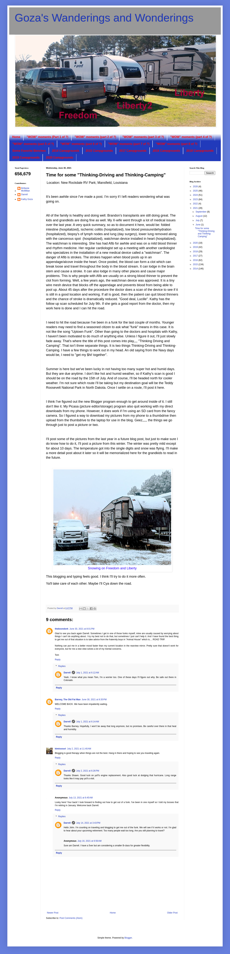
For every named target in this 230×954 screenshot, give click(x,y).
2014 (196, 268)
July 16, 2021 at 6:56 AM (89, 841)
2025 (196, 190)
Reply (58, 659)
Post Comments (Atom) (70, 918)
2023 (196, 199)
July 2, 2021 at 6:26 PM (87, 770)
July (198, 220)
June (198, 224)
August (199, 216)
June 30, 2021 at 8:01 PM (81, 629)
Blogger (128, 938)
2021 (196, 208)
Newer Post (52, 912)
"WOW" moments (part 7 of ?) (129, 143)
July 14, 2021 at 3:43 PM (88, 823)
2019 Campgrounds (26, 157)
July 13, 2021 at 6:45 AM (81, 797)
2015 (196, 264)
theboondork (61, 629)
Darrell (67, 672)
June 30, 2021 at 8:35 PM (94, 699)
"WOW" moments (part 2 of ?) (95, 136)
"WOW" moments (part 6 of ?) (81, 143)
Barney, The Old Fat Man (68, 699)
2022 (196, 203)
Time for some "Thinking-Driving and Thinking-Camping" (205, 232)
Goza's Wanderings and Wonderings (104, 18)
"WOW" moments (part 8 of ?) (176, 143)
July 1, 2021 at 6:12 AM (87, 672)
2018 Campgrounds (199, 150)
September (201, 211)
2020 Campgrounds (59, 157)
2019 (196, 247)
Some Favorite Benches (29, 150)
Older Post (172, 912)
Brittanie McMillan (25, 189)
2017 (196, 255)
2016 (196, 260)
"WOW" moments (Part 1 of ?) (47, 136)
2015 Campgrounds (99, 150)
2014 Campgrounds (65, 150)
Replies (62, 666)
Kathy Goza (27, 199)
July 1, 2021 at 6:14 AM (87, 721)
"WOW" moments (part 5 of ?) (33, 143)
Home (16, 136)
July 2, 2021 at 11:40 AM (79, 748)
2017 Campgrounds (132, 150)
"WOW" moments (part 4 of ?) (191, 136)
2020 (196, 243)
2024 (196, 195)
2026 (196, 186)
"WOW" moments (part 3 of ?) (143, 136)
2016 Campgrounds (166, 150)
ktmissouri (60, 748)
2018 (196, 251)
